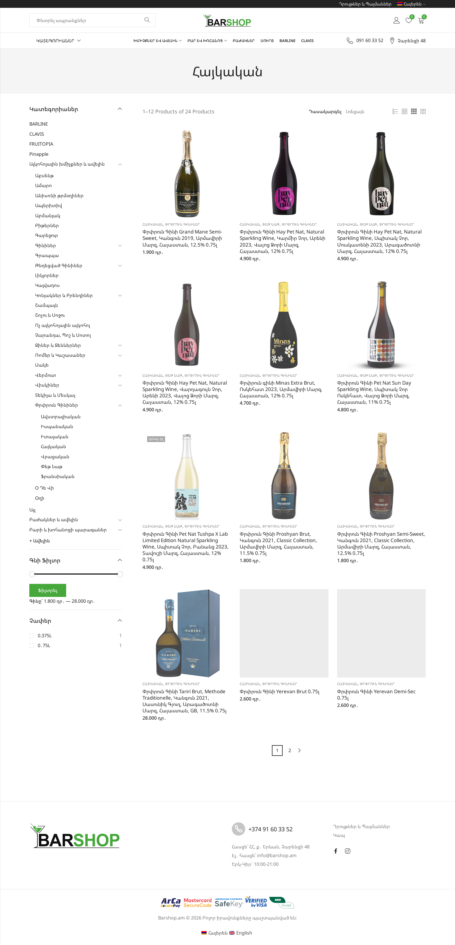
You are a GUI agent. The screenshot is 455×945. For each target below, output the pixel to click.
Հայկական (152, 224)
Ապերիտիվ (48, 205)
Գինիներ (45, 245)
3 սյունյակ (413, 111)
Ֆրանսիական (58, 476)
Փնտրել (147, 20)
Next (299, 750)
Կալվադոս (47, 285)
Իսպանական (57, 426)
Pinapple (38, 154)
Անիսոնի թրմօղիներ (59, 195)
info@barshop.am (277, 855)
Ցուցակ (395, 111)
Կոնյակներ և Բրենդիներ (64, 295)
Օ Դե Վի (44, 488)
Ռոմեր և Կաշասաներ (60, 355)
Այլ (32, 509)
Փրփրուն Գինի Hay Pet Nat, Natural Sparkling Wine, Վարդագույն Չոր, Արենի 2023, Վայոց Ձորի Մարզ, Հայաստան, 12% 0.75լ (184, 392)
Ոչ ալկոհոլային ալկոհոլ (62, 325)
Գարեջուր (46, 235)
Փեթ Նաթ (270, 224)
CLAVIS (36, 134)
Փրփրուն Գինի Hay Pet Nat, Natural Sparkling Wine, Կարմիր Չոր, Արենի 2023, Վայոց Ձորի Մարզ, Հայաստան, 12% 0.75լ (282, 241)
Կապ (339, 835)
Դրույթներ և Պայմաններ (365, 4)
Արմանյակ (47, 215)
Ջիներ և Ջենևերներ (58, 345)
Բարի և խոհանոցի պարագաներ (68, 529)
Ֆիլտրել (47, 590)
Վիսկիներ (47, 385)
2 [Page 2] (289, 750)
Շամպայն (46, 305)
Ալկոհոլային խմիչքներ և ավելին (67, 164)
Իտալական (54, 436)
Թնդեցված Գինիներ (58, 265)
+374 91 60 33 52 (270, 829)
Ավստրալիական (61, 416)
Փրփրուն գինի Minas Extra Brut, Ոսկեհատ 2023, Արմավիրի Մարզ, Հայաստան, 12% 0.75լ (281, 389)
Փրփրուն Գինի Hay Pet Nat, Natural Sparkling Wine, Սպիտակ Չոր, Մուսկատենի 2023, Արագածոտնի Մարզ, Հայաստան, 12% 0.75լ (379, 241)
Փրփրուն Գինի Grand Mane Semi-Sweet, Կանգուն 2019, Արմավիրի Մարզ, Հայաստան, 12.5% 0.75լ (182, 238)
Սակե (42, 365)
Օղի (39, 498)
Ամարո (43, 185)
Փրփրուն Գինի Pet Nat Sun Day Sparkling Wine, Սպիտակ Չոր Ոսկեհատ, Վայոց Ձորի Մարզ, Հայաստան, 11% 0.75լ (374, 392)
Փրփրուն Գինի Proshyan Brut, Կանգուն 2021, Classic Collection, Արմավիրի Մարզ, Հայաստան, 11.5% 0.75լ (278, 543)
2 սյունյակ (404, 111)
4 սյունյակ (423, 111)
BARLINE (38, 124)
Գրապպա (47, 255)
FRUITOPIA (41, 144)
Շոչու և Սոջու (50, 315)
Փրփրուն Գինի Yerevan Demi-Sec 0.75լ (376, 694)
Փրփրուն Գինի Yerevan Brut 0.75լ (279, 691)
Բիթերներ (47, 225)
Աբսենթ (44, 175)
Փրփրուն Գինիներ (182, 224)
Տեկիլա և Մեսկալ (55, 395)
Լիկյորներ (47, 275)
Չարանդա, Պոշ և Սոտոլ (63, 335)
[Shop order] (362, 111)
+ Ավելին (39, 540)
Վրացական (55, 456)
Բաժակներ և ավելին (53, 519)
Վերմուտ (45, 375)
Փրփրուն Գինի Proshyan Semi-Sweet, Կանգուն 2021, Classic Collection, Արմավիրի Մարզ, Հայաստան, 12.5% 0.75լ (381, 543)
